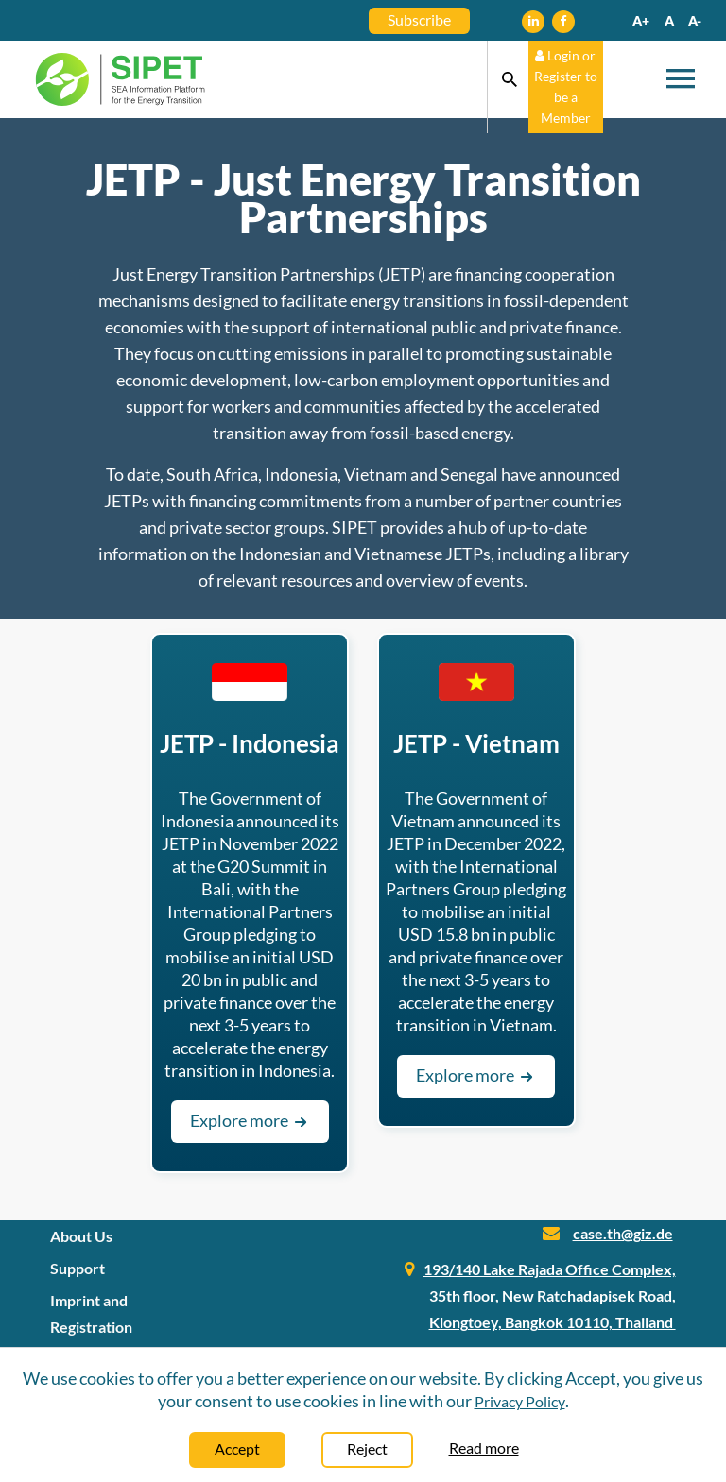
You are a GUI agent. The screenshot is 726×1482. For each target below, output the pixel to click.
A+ (640, 20)
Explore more (249, 1120)
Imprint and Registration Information (91, 1326)
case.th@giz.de (623, 1233)
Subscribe (419, 19)
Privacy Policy (520, 1401)
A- (694, 20)
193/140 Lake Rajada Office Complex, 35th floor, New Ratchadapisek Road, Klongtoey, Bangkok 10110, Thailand (550, 1295)
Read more (484, 1447)
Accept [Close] (237, 1448)
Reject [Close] (367, 1448)
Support (77, 1268)
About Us (81, 1236)
